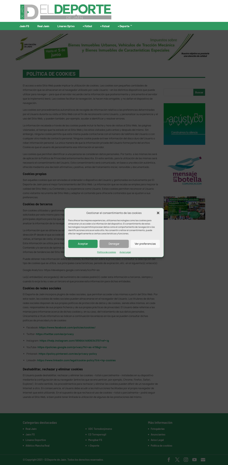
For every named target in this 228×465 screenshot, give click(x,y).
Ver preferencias (145, 244)
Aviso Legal (125, 252)
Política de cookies (106, 252)
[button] (158, 213)
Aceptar (83, 244)
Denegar (114, 244)
